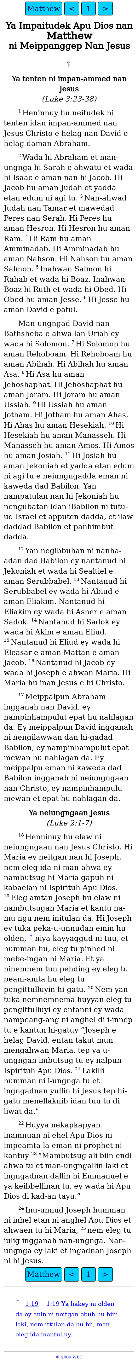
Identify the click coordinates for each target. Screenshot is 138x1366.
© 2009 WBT (69, 1357)
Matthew (43, 8)
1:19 (31, 1303)
